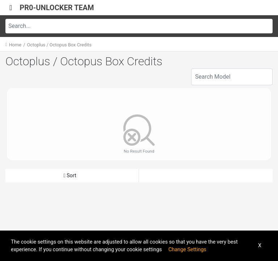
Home (15, 44)
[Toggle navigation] (10, 7)
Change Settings (187, 249)
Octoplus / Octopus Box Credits (59, 44)
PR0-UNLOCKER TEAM (57, 7)
